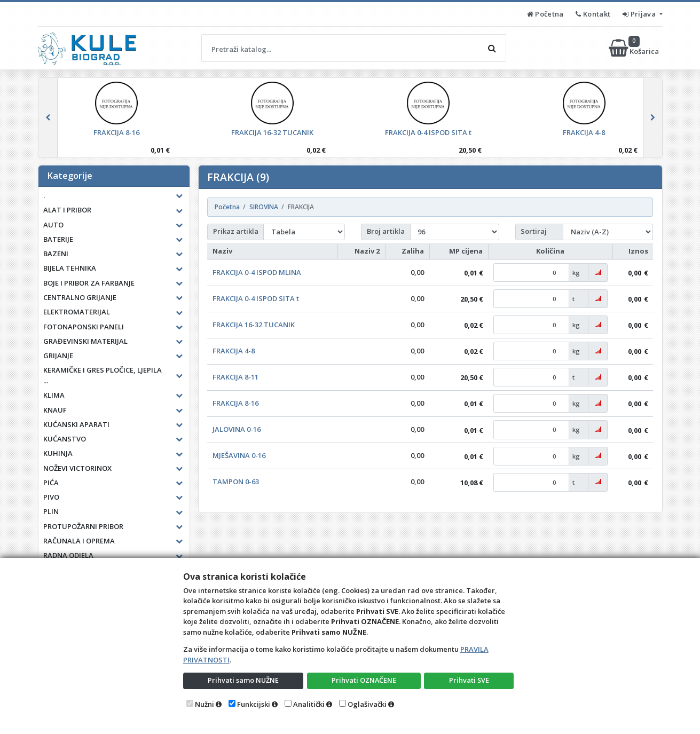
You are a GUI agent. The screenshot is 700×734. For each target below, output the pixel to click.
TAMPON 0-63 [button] (236, 481)
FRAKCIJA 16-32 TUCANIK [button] (254, 324)
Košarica (634, 48)
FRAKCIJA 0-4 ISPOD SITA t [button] (256, 298)
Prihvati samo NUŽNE (243, 680)
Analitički (309, 704)
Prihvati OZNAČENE (364, 680)
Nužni (204, 704)
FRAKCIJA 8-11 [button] (235, 377)
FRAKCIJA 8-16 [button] (235, 403)
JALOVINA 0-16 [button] (237, 429)
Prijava (640, 14)
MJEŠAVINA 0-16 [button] (239, 455)
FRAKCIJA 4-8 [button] (234, 351)
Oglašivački (367, 704)
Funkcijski (253, 704)
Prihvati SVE (469, 680)
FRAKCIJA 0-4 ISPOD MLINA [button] (257, 272)
